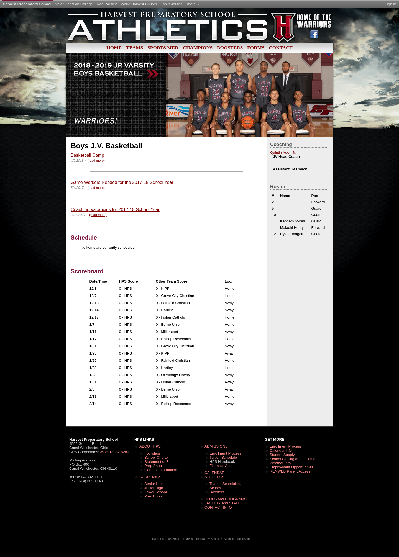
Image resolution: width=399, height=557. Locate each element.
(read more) (96, 161)
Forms (256, 47)
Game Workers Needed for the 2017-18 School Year (122, 182)
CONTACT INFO (218, 507)
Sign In (391, 4)
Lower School (155, 492)
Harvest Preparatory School (27, 4)
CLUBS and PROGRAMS (225, 499)
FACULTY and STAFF (222, 503)
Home (114, 47)
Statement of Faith (159, 462)
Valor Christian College (74, 4)
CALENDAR (214, 473)
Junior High (153, 488)
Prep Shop (153, 466)
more (193, 4)
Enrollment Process (225, 453)
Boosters (230, 47)
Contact (280, 47)
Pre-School (153, 496)
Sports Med (162, 47)
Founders (152, 453)
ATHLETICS (214, 477)
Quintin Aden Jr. (283, 152)
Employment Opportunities (291, 467)
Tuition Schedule (223, 457)
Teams (134, 47)
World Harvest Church (139, 4)
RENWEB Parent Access (290, 471)
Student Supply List (285, 455)
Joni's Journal (172, 4)
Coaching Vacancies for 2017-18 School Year (115, 209)
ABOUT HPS (150, 446)
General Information (160, 470)
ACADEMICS (150, 477)
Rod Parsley (107, 4)
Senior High (154, 484)
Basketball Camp (87, 155)
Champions (198, 47)
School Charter (156, 457)
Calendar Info (281, 450)
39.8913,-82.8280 (114, 452)
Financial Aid (220, 466)
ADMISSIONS (216, 446)
